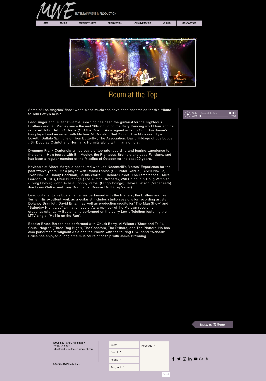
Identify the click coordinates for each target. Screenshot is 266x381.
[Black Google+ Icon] (201, 359)
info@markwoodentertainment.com (73, 348)
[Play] (187, 114)
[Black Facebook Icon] (173, 359)
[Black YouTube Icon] (195, 359)
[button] (63, 23)
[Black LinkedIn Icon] (190, 359)
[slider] (234, 113)
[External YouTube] (131, 277)
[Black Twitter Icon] (179, 359)
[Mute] (230, 113)
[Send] (166, 374)
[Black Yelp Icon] (206, 359)
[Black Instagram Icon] (184, 359)
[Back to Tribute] (212, 324)
